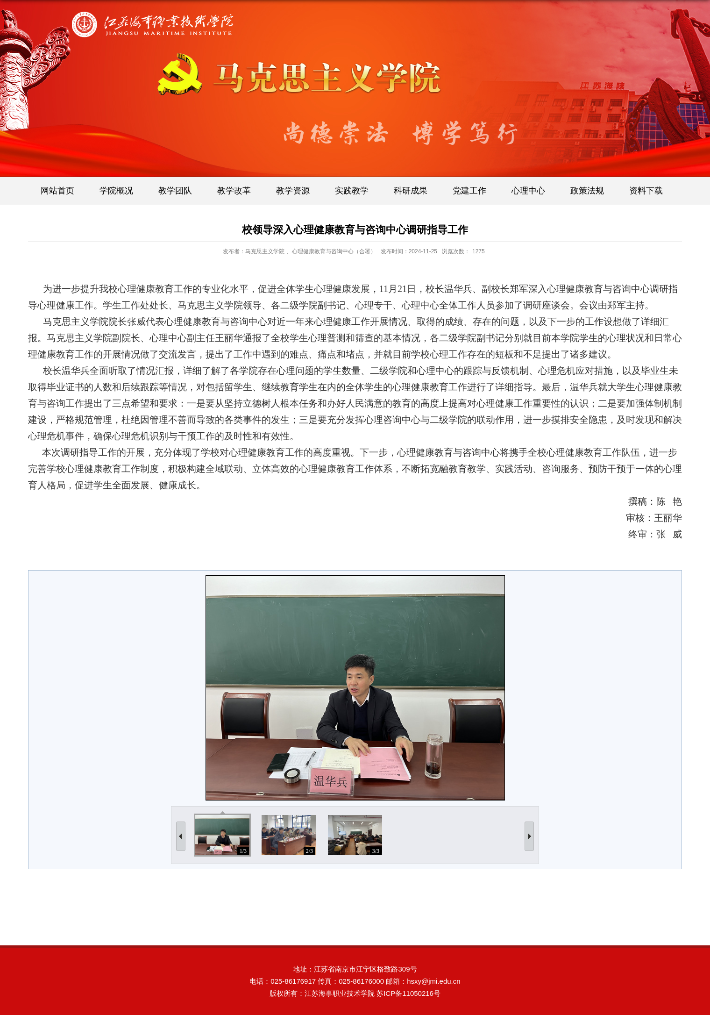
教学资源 (293, 190)
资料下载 (646, 190)
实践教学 (352, 190)
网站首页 (57, 190)
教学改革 (234, 190)
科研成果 (410, 190)
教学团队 (175, 190)
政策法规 (587, 190)
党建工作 (469, 190)
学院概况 (116, 190)
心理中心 (528, 190)
